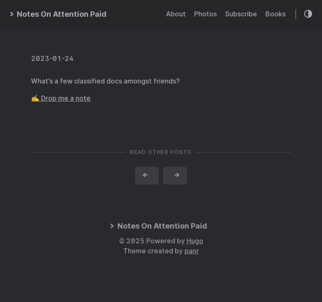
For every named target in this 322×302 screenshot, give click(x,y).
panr (191, 251)
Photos (205, 14)
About (176, 14)
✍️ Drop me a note (61, 98)
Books (275, 14)
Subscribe (241, 14)
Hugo (195, 241)
